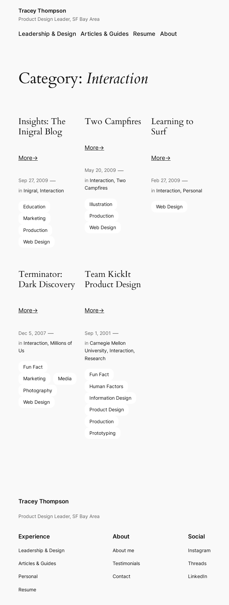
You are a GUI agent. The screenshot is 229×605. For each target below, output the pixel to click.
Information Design (110, 398)
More (25, 157)
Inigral (30, 190)
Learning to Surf (172, 127)
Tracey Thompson (42, 11)
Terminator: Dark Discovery (46, 279)
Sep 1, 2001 (98, 333)
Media (65, 378)
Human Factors (106, 386)
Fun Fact (33, 367)
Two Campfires (113, 122)
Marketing (34, 218)
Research (95, 358)
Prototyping (102, 433)
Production (35, 230)
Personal (192, 190)
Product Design (106, 409)
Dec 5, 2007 (32, 333)
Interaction (52, 190)
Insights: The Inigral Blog (42, 127)
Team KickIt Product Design (113, 279)
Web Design (36, 242)
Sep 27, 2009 (33, 180)
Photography (37, 390)
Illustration (100, 204)
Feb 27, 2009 (165, 180)
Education (34, 206)
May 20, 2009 (100, 170)
